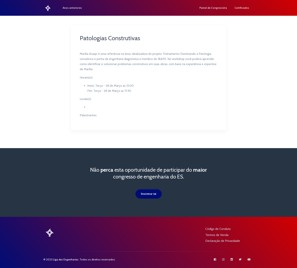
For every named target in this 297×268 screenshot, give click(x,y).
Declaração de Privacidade (222, 241)
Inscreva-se (148, 194)
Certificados (241, 7)
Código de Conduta (218, 229)
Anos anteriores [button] (74, 7)
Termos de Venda (216, 235)
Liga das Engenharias (65, 259)
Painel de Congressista (213, 7)
